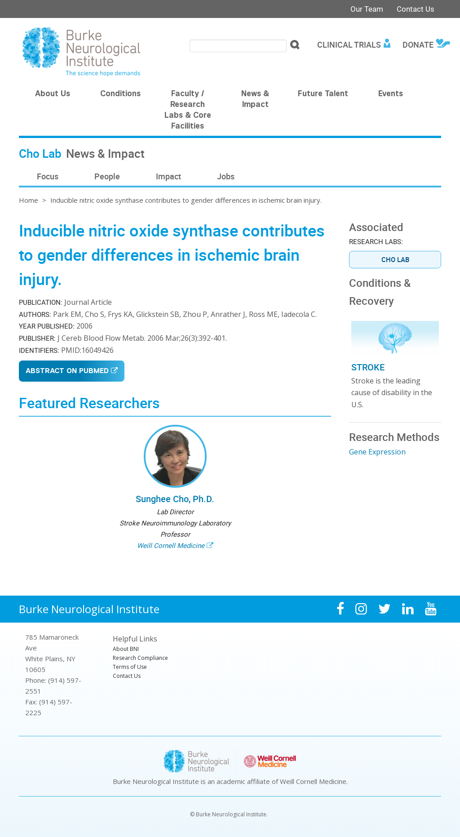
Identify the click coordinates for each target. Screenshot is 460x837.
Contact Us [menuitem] (127, 676)
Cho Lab (395, 259)
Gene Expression (377, 452)
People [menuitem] (107, 176)
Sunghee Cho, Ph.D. (175, 499)
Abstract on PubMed (67, 371)
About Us (52, 94)
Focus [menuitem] (47, 176)
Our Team (366, 9)
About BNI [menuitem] (126, 649)
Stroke (368, 367)
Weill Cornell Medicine (170, 545)
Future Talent (323, 94)
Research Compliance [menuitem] (140, 658)
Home (28, 200)
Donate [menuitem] (417, 44)
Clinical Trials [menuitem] (349, 44)
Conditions (120, 94)
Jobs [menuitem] (225, 176)
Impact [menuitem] (168, 176)
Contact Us (415, 9)
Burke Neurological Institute (89, 608)
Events (390, 94)
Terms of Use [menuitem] (130, 667)
